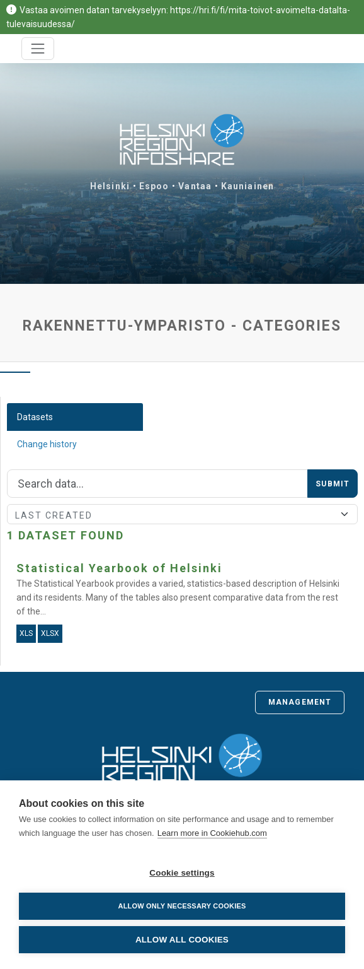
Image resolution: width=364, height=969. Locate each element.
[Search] (157, 483)
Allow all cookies (182, 939)
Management (299, 702)
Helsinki (110, 186)
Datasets (35, 417)
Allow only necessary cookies (182, 906)
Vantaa (195, 186)
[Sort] (182, 514)
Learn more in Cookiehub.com (212, 833)
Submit (333, 483)
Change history (47, 444)
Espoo (154, 186)
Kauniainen (247, 186)
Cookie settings (182, 873)
